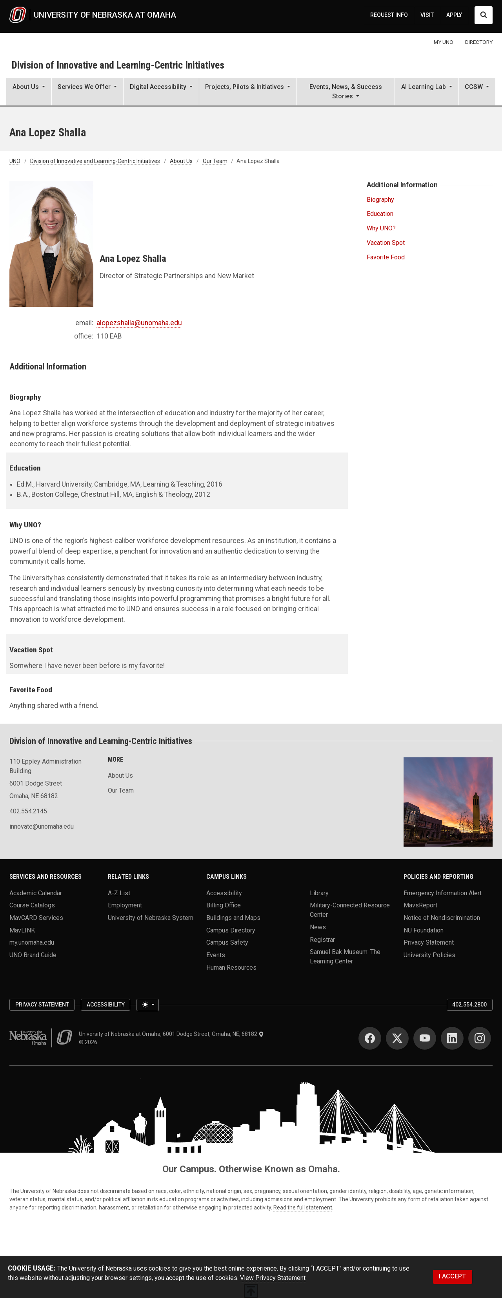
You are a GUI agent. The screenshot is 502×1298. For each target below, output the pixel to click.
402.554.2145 (28, 811)
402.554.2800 (469, 1004)
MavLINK (22, 930)
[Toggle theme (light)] (147, 1005)
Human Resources (231, 967)
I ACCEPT (452, 1276)
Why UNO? (381, 228)
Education (380, 213)
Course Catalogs (32, 905)
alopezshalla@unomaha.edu (139, 323)
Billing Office (223, 905)
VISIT (427, 15)
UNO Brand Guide (32, 955)
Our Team (215, 161)
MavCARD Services (36, 917)
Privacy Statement (429, 942)
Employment (125, 905)
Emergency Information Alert (443, 892)
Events (215, 955)
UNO (14, 161)
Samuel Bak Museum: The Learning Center (345, 956)
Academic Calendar (35, 892)
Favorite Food (386, 257)
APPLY (454, 15)
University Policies (429, 955)
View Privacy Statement (273, 1278)
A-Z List (119, 892)
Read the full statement (302, 1207)
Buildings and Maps (233, 917)
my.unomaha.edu (31, 942)
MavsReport (420, 905)
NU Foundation (424, 930)
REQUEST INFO (389, 15)
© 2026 (89, 1042)
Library (319, 892)
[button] (28, 92)
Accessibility (224, 892)
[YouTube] (424, 1038)
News (318, 927)
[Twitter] (397, 1038)
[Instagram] (479, 1038)
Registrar (322, 939)
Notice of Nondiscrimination (442, 917)
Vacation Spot (386, 242)
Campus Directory (230, 930)
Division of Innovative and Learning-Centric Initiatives (118, 65)
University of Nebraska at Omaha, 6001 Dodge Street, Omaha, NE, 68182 (171, 1034)
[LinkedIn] (452, 1038)
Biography (380, 199)
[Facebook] (369, 1038)
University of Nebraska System (150, 917)
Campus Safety (227, 942)
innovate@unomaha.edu (41, 826)
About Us (181, 161)
